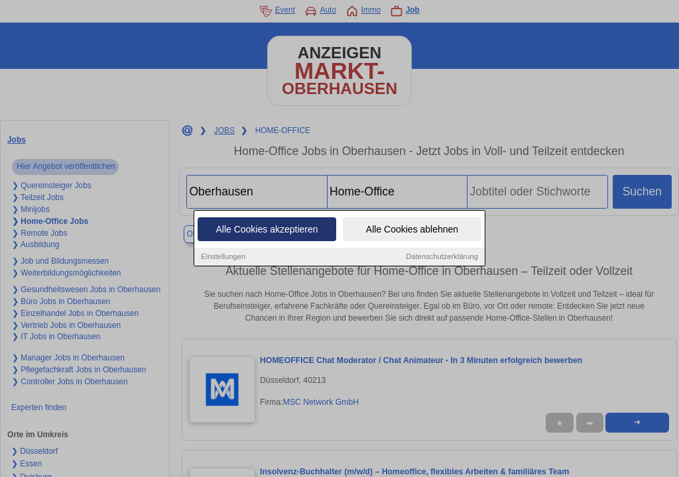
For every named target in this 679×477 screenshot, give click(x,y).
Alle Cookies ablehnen (412, 230)
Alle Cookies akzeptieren (267, 230)
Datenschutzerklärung (442, 258)
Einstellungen (223, 258)
